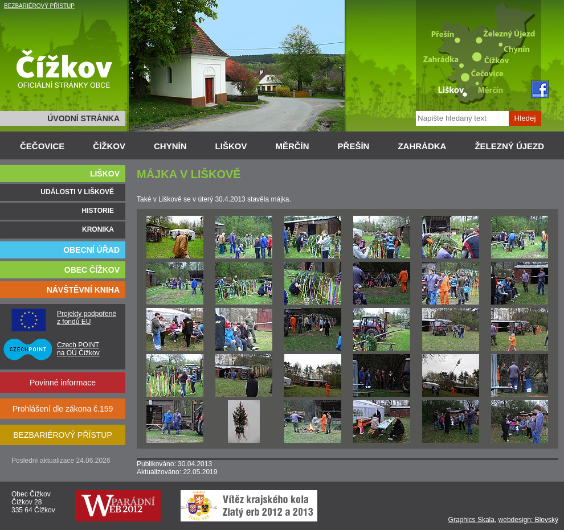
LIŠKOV (231, 146)
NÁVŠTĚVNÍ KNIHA (83, 289)
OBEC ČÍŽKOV (92, 269)
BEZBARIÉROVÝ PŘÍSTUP (39, 6)
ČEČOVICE (42, 146)
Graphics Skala (471, 520)
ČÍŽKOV (109, 146)
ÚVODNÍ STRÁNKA (83, 118)
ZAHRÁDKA (422, 146)
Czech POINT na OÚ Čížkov (78, 349)
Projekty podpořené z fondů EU (86, 318)
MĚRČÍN (292, 146)
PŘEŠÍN (354, 146)
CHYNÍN (170, 146)
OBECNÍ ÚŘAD (91, 249)
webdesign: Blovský (528, 520)
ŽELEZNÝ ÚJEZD (509, 146)
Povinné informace (63, 382)
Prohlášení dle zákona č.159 (63, 408)
